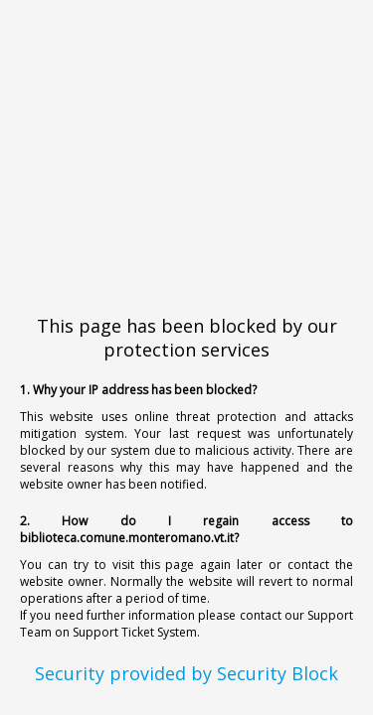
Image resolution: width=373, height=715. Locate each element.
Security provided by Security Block (186, 673)
